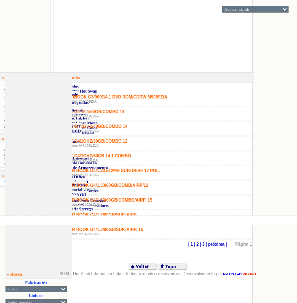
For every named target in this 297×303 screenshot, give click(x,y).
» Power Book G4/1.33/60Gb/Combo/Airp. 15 (104, 200)
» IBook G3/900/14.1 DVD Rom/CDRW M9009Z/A (118, 97)
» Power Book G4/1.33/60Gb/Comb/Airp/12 (102, 185)
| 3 (202, 244)
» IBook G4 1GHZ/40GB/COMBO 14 (92, 126)
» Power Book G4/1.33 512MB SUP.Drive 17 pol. (108, 170)
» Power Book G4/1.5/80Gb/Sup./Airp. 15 (99, 229)
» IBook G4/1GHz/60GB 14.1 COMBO (93, 156)
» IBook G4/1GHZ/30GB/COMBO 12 (92, 141)
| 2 (196, 244)
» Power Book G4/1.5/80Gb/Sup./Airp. (96, 215)
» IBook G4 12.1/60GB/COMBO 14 (90, 111)
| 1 (190, 244)
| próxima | (216, 244)
